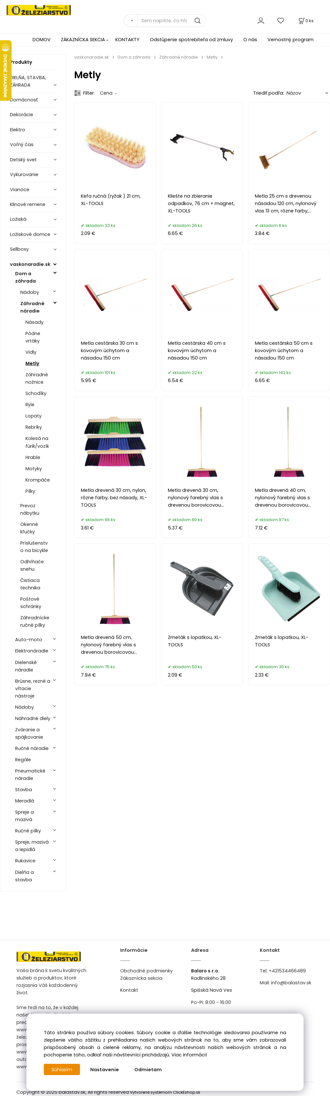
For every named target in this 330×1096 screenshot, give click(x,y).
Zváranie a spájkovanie (29, 733)
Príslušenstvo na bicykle (34, 547)
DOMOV (42, 39)
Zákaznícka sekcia (141, 978)
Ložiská (18, 219)
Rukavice (25, 860)
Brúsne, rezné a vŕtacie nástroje (32, 688)
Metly (32, 363)
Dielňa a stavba (24, 876)
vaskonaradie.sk (30, 264)
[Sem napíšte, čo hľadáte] (171, 20)
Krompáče (37, 480)
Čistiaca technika (30, 584)
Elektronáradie (31, 651)
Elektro (17, 129)
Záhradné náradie (32, 307)
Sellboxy (19, 249)
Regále (23, 759)
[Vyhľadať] (130, 20)
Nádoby (29, 292)
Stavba (23, 789)
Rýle (29, 404)
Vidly (30, 352)
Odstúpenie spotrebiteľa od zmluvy (191, 39)
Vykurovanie (24, 174)
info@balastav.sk (291, 982)
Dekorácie (21, 114)
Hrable (32, 457)
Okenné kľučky (29, 528)
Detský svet (23, 159)
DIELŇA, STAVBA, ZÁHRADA (28, 81)
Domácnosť (24, 100)
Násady (34, 322)
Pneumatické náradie (30, 775)
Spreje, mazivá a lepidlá (32, 846)
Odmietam (148, 1069)
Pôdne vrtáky (32, 337)
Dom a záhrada (25, 277)
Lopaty (33, 416)
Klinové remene (27, 204)
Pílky (30, 491)
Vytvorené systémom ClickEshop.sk (165, 1092)
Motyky (33, 468)
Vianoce (19, 189)
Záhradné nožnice (36, 378)
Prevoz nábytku (29, 509)
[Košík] (305, 21)
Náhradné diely (32, 718)
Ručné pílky (28, 831)
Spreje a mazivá (24, 816)
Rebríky (33, 427)
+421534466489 (287, 971)
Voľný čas (22, 144)
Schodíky (35, 393)
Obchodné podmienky (146, 971)
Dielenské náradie (26, 666)
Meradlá (24, 801)
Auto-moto (28, 639)
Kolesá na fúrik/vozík (37, 442)
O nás (250, 39)
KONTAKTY (127, 39)
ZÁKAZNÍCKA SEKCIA (83, 39)
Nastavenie (105, 1069)
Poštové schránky (30, 603)
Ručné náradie (32, 748)
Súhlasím (62, 1069)
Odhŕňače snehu (32, 565)
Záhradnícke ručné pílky (34, 621)
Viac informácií (189, 1055)
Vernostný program (290, 39)
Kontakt (129, 990)
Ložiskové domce (30, 234)
